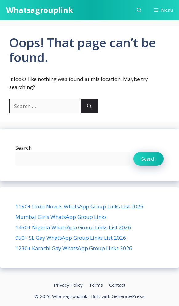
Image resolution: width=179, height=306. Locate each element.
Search (23, 147)
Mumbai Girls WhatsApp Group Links (61, 216)
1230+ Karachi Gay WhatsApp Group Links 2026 (73, 248)
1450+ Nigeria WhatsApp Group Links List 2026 (73, 227)
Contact (117, 285)
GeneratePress (128, 296)
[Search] (89, 106)
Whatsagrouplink (39, 10)
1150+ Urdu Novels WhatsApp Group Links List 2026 (79, 206)
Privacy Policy (68, 285)
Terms (96, 285)
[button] (139, 10)
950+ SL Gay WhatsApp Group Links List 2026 (70, 237)
